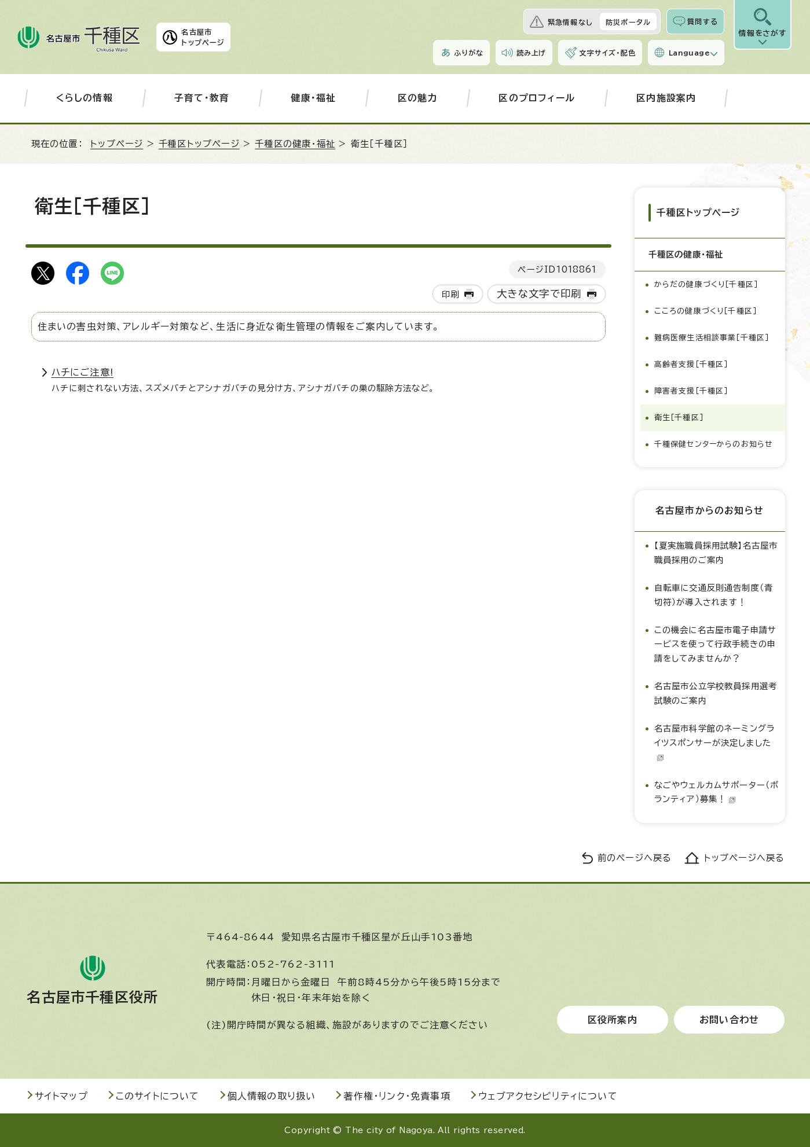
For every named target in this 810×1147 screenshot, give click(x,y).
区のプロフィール (537, 97)
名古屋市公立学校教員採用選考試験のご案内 (716, 693)
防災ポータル (628, 22)
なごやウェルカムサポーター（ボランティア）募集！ (716, 792)
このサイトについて (158, 1096)
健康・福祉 (313, 97)
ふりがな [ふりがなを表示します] (468, 52)
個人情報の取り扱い (272, 1096)
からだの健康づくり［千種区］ (706, 284)
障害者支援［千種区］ (691, 391)
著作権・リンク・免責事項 (396, 1096)
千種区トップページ (199, 143)
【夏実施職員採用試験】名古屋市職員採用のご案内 (716, 552)
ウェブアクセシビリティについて (548, 1096)
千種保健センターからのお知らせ (714, 444)
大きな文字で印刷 (539, 294)
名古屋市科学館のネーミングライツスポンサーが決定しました (714, 742)
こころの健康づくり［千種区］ (705, 311)
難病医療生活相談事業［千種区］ (711, 337)
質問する (702, 21)
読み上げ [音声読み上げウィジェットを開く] (531, 52)
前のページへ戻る (635, 858)
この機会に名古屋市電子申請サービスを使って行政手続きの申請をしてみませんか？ (715, 644)
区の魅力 (418, 97)
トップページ (116, 143)
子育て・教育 (201, 97)
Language (689, 52)
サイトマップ (61, 1096)
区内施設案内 (666, 97)
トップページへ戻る (744, 858)
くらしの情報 (84, 97)
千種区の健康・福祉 (295, 143)
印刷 (450, 294)
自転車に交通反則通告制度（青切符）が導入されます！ (714, 594)
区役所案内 (612, 1019)
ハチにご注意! (82, 372)
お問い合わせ (729, 1019)
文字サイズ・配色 (607, 52)
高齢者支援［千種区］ (691, 364)
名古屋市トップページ (203, 37)
